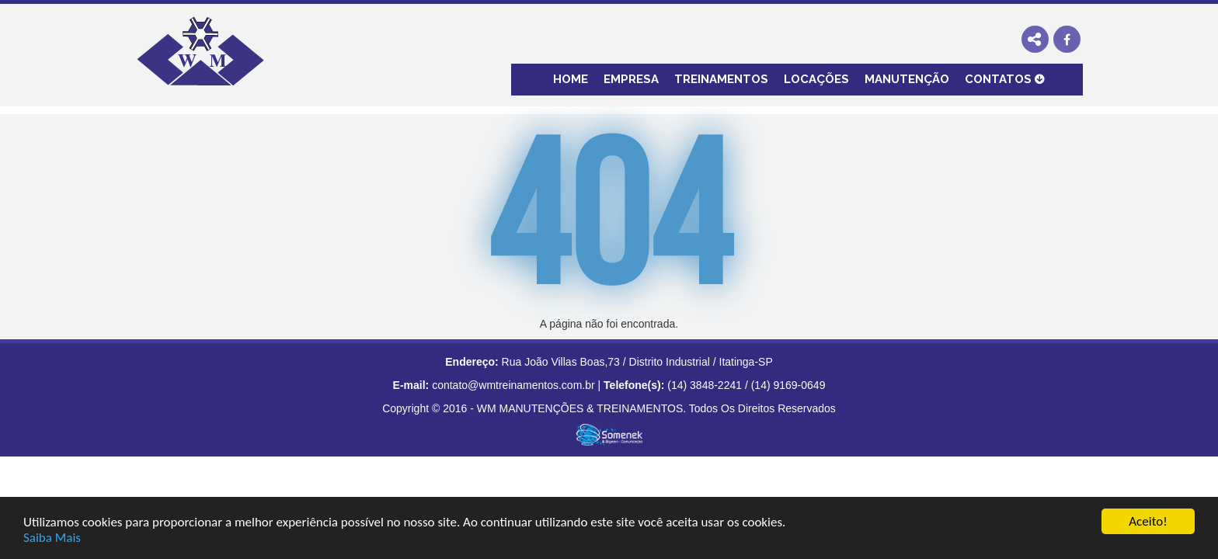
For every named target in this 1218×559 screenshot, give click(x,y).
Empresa (631, 79)
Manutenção (907, 79)
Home (570, 79)
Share (1035, 39)
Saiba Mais (52, 537)
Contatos (998, 79)
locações (816, 79)
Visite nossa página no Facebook (1067, 39)
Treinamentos (721, 79)
